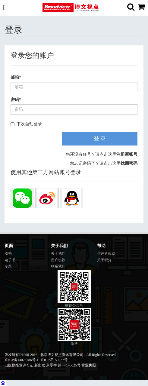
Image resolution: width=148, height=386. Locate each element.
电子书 (10, 260)
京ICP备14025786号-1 (22, 360)
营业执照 (88, 365)
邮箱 (16, 77)
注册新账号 (126, 154)
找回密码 (129, 163)
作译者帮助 (106, 253)
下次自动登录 (26, 124)
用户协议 (58, 260)
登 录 (100, 139)
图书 (8, 253)
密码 (16, 99)
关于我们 (58, 253)
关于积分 (104, 260)
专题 (8, 266)
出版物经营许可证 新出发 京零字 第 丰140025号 (42, 365)
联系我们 (58, 266)
